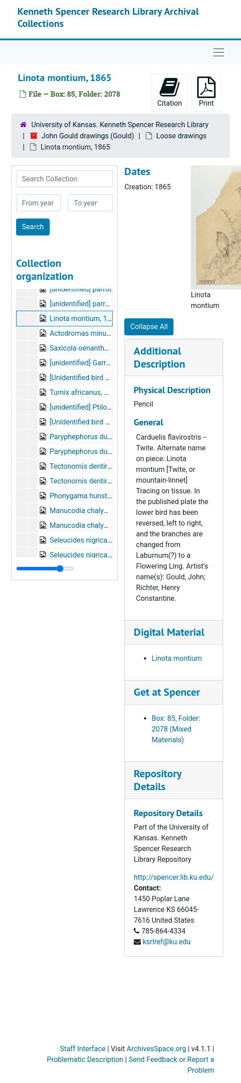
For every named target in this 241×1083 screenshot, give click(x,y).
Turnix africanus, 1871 (85, 392)
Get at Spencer (167, 692)
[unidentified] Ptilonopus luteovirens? (108, 407)
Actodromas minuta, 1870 (91, 333)
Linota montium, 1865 (84, 318)
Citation (169, 92)
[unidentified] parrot (81, 289)
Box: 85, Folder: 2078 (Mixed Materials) (176, 729)
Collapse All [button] (149, 326)
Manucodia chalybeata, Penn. (96, 510)
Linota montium (177, 658)
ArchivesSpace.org (156, 1048)
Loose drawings (181, 136)
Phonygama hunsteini (84, 496)
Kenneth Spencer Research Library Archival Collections (108, 17)
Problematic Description (85, 1059)
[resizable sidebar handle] (45, 568)
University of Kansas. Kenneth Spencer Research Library (119, 124)
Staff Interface (83, 1048)
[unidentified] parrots (82, 304)
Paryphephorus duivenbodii (93, 436)
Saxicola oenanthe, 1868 (88, 348)
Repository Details (157, 779)
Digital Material (169, 632)
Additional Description (159, 357)
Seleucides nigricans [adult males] (104, 540)
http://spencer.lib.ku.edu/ (174, 877)
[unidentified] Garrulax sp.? (92, 363)
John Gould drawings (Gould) (88, 136)
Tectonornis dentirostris (87, 466)
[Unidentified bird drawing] (91, 377)
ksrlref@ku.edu (166, 941)
